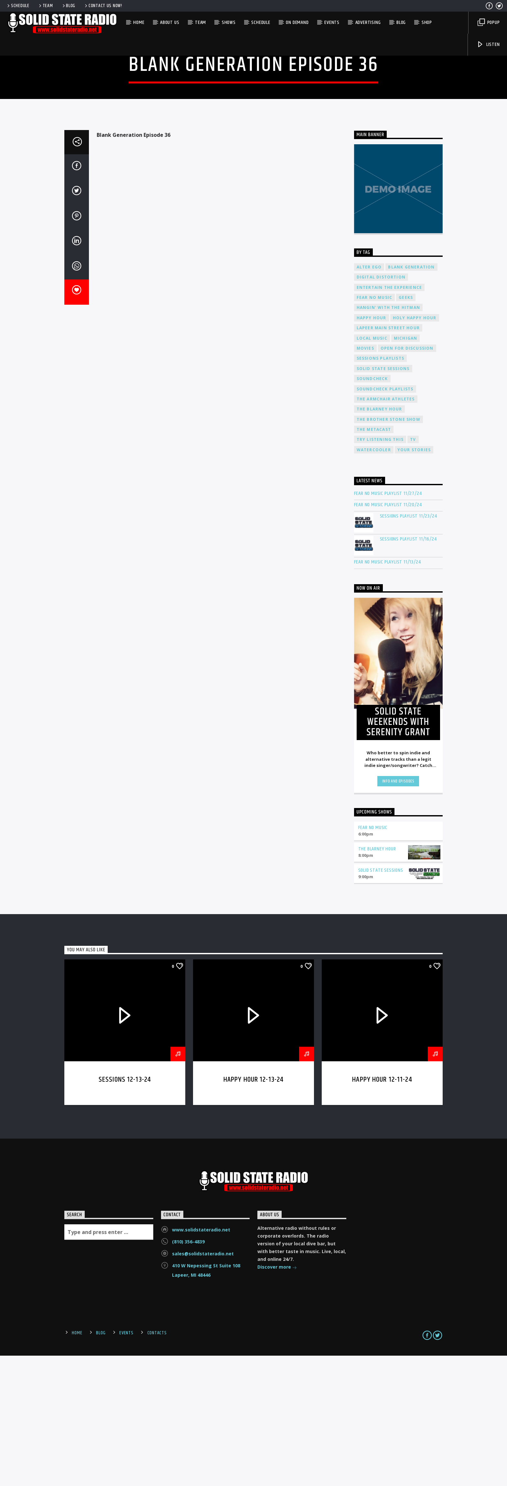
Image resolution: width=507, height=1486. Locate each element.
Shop (427, 22)
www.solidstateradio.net (201, 1360)
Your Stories (414, 580)
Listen (488, 44)
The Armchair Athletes (386, 529)
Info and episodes (398, 912)
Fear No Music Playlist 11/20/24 (388, 635)
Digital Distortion (381, 407)
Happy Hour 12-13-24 (253, 1210)
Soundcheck (372, 509)
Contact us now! (103, 5)
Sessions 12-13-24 (125, 1210)
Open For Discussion (407, 479)
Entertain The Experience (389, 418)
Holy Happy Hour (415, 448)
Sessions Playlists (381, 489)
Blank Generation (411, 397)
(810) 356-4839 (188, 1372)
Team (45, 5)
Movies (365, 479)
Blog (68, 5)
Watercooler (374, 580)
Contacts (157, 1463)
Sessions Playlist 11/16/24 (408, 670)
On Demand (297, 22)
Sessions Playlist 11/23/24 (408, 647)
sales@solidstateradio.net (203, 1384)
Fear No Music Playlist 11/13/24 (387, 693)
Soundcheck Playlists (385, 519)
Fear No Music (375, 428)
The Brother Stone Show (388, 550)
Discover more (277, 1398)
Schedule (17, 5)
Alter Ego (369, 397)
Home (138, 22)
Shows (229, 22)
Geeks (406, 428)
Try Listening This (380, 570)
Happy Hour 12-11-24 (382, 1210)
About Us (169, 22)
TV (413, 570)
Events (332, 22)
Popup (489, 22)
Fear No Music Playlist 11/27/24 (388, 624)
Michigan (405, 469)
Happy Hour (371, 448)
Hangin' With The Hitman (388, 438)
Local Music (372, 469)
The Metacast (374, 560)
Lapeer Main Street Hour (388, 458)
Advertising (368, 22)
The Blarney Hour (379, 539)
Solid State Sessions (383, 499)
